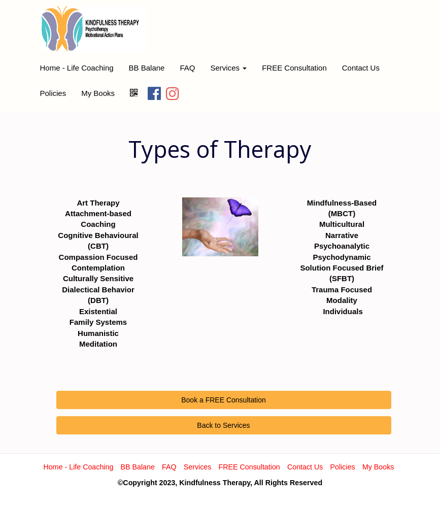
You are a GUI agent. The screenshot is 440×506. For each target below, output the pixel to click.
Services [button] (228, 67)
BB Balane (147, 67)
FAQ (187, 67)
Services (198, 467)
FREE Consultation (294, 67)
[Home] (94, 29)
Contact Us (361, 67)
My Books (98, 93)
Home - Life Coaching (77, 67)
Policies (53, 93)
